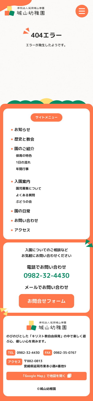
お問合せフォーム (46, 300)
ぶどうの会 (24, 201)
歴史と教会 (24, 139)
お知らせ (22, 129)
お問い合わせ (26, 220)
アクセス (22, 230)
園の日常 (22, 210)
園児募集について (28, 188)
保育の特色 (24, 155)
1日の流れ (23, 162)
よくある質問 (25, 195)
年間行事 (22, 169)
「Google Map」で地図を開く (46, 376)
